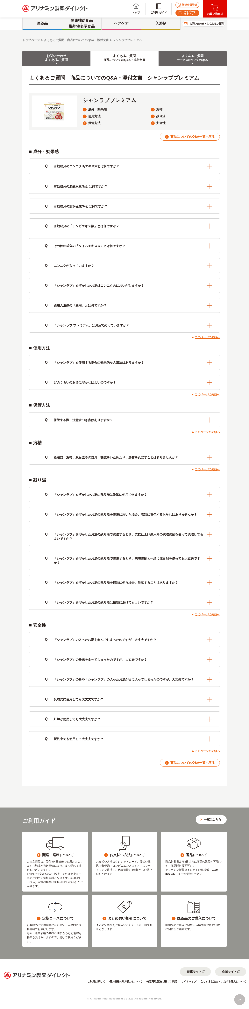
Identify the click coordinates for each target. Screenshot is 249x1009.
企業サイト (229, 971)
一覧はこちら (212, 819)
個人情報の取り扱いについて (125, 981)
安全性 (161, 123)
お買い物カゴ (215, 9)
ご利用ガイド (158, 8)
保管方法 (94, 123)
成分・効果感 (97, 109)
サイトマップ (188, 981)
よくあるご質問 (124, 58)
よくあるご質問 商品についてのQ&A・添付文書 (76, 40)
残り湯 (161, 116)
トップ (136, 8)
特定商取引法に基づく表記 (161, 981)
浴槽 (159, 109)
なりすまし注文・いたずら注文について (223, 981)
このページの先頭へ (207, 337)
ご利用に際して (96, 981)
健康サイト (194, 971)
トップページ (31, 40)
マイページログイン (187, 13)
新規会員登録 (187, 4)
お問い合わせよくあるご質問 (56, 58)
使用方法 (94, 116)
